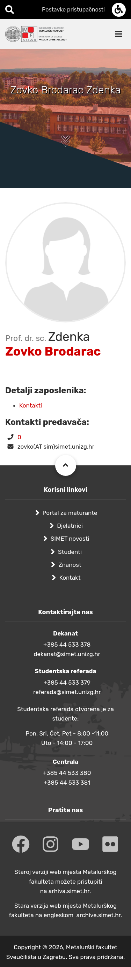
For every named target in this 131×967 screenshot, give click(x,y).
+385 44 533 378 (66, 644)
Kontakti (30, 405)
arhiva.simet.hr (69, 891)
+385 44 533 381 (67, 782)
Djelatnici (70, 525)
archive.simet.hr (99, 915)
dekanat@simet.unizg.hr (67, 653)
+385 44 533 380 (67, 772)
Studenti (70, 551)
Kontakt (69, 577)
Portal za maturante (70, 512)
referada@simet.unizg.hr (67, 691)
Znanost (69, 564)
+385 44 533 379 (66, 682)
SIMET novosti (70, 538)
